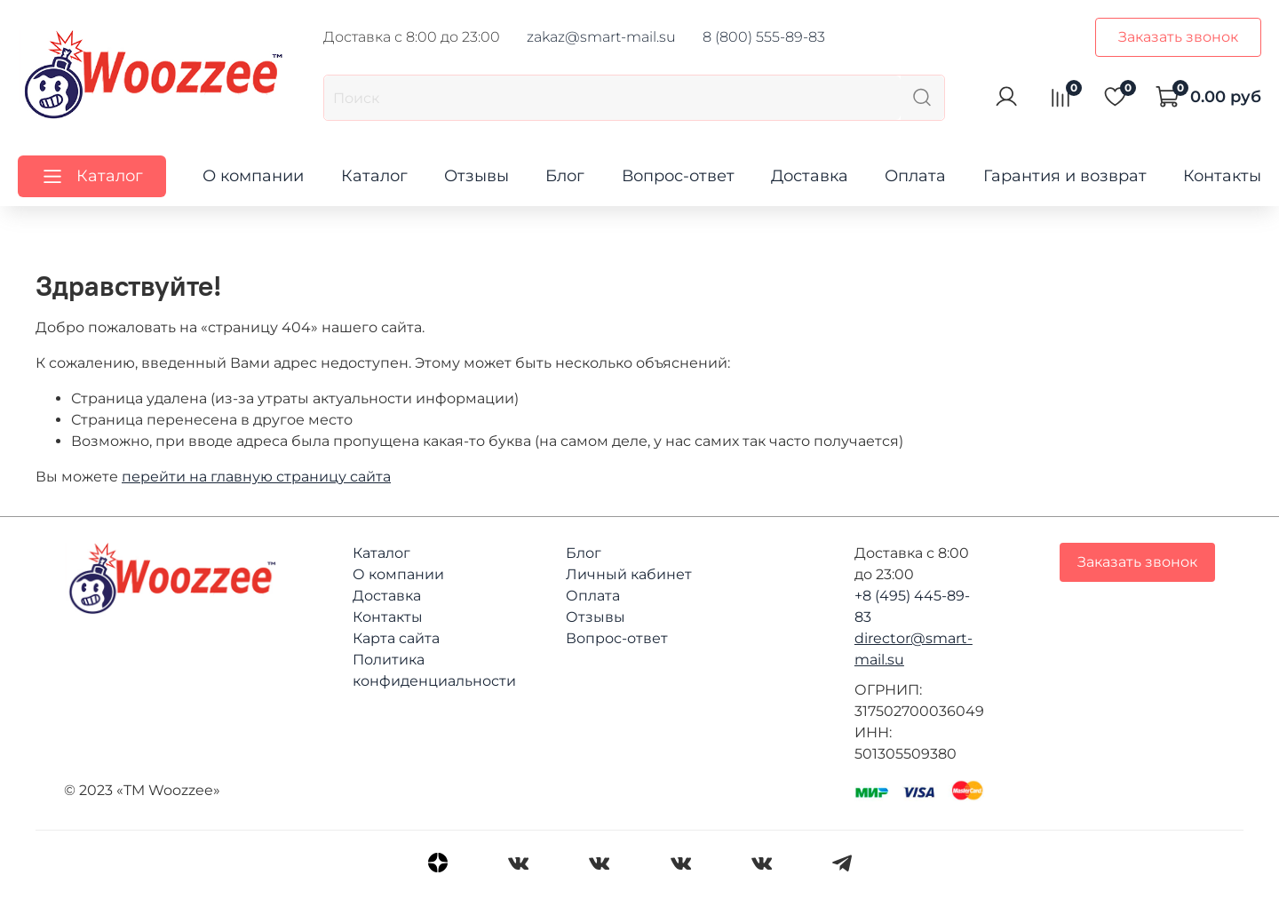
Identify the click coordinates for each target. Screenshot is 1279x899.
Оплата (915, 176)
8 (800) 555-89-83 (764, 36)
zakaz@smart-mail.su (601, 36)
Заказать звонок (1178, 36)
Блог (564, 176)
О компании (253, 176)
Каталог (374, 176)
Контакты (1222, 176)
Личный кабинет (629, 574)
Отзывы (476, 176)
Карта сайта (396, 638)
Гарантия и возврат (1065, 176)
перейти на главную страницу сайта (256, 476)
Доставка (809, 176)
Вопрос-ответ (678, 176)
